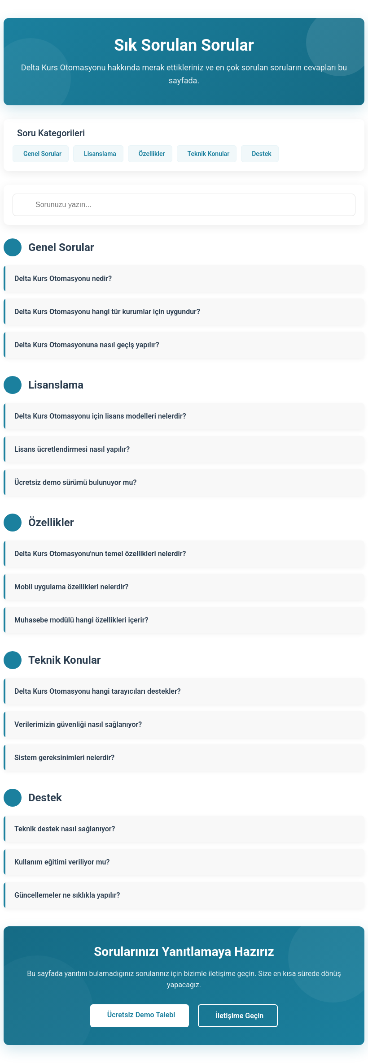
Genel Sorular (42, 153)
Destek (261, 153)
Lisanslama (100, 153)
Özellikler (152, 153)
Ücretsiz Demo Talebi (141, 1015)
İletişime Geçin (240, 1015)
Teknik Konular (209, 153)
